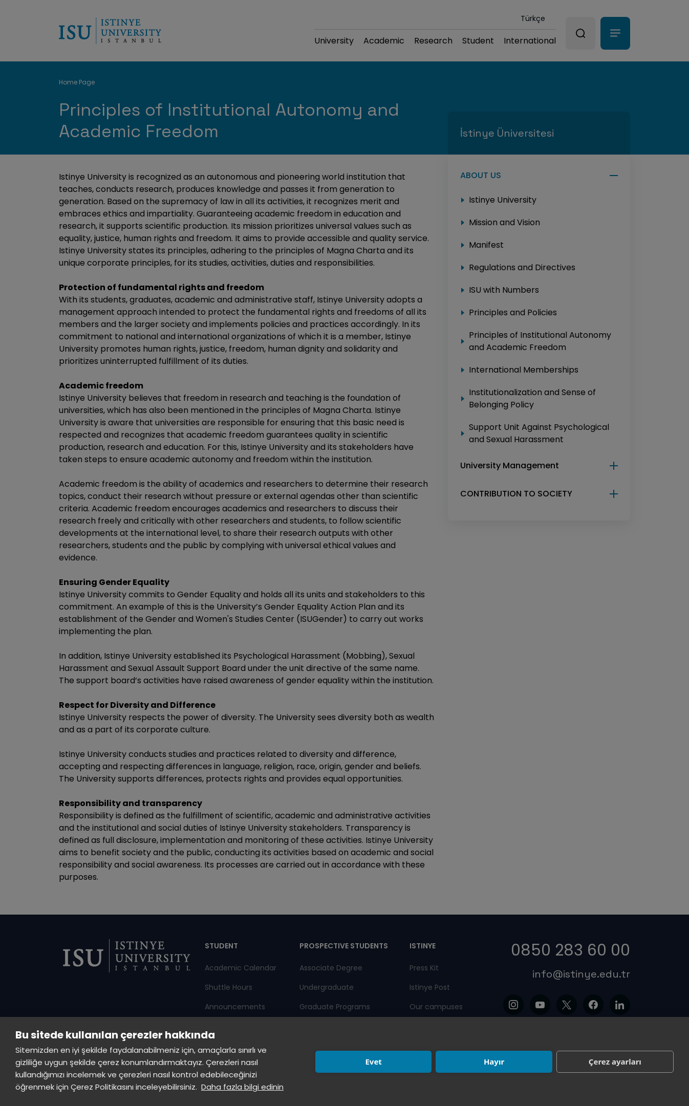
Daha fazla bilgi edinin (242, 1086)
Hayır (494, 1061)
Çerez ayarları (615, 1061)
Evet (373, 1061)
